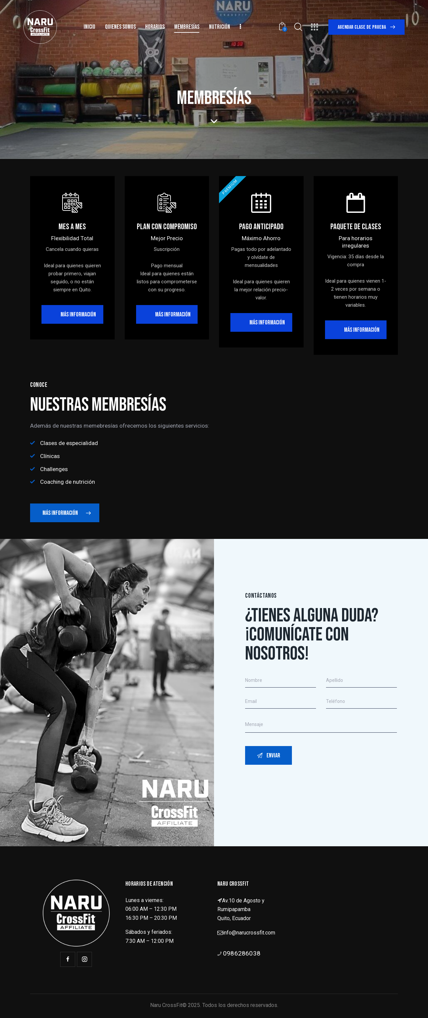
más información (173, 314)
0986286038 (241, 953)
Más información (78, 314)
